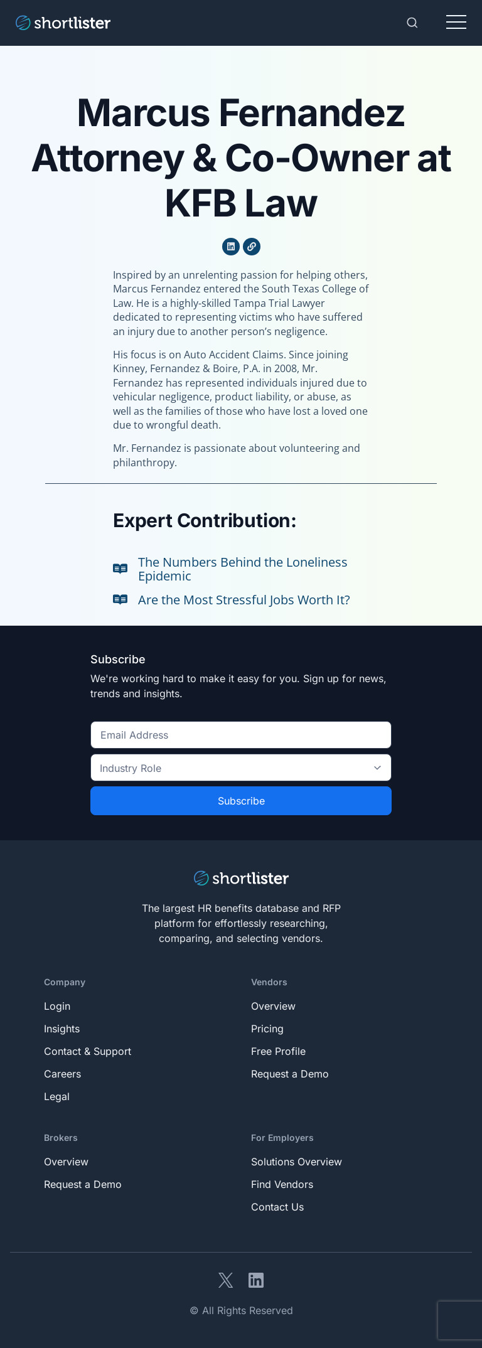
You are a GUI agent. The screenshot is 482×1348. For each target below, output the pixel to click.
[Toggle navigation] (456, 22)
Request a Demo (290, 1073)
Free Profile (278, 1051)
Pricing (267, 1028)
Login (57, 1006)
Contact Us (277, 1207)
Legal (57, 1096)
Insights (62, 1028)
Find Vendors (282, 1184)
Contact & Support (87, 1051)
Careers (62, 1073)
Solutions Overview (296, 1161)
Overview (273, 1006)
